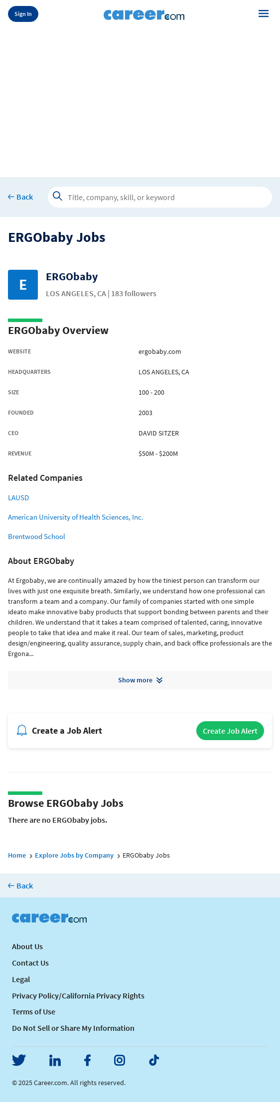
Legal (21, 979)
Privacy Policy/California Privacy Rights (78, 995)
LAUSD (18, 497)
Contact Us (30, 963)
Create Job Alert (230, 731)
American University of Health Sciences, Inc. (75, 517)
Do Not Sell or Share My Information (73, 1028)
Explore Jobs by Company (74, 855)
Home (17, 855)
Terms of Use (33, 1011)
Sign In (23, 13)
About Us (27, 946)
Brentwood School (36, 536)
